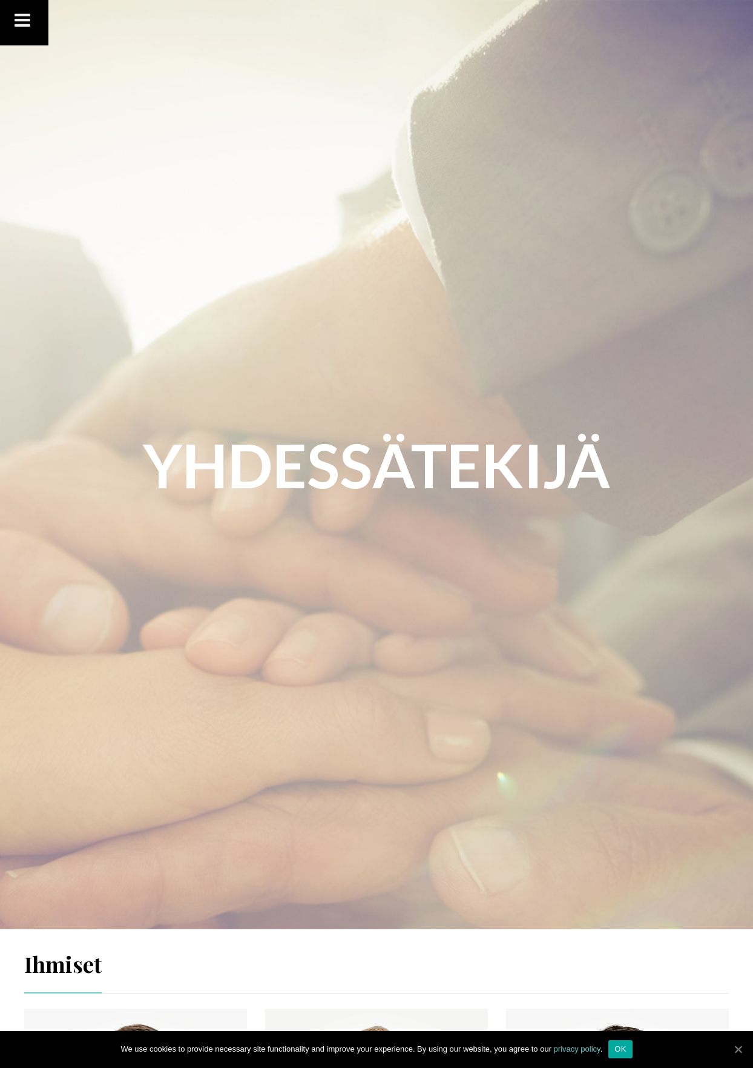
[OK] (738, 1049)
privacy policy (577, 1048)
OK (620, 1048)
